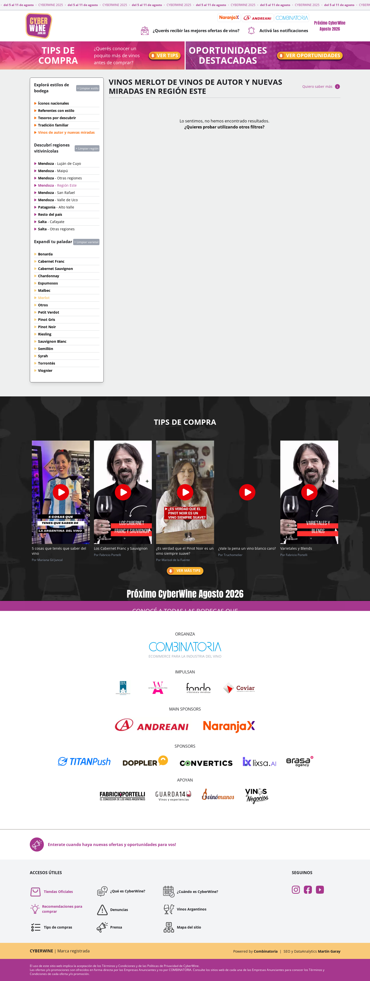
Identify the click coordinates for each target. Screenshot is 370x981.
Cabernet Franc (51, 261)
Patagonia (56, 207)
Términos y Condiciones (119, 966)
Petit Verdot (48, 312)
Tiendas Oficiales (51, 892)
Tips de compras (51, 927)
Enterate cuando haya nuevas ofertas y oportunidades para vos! (103, 844)
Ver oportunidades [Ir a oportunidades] (308, 55)
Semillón (45, 348)
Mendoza (59, 163)
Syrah (43, 356)
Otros (43, 305)
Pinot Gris (46, 319)
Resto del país (50, 214)
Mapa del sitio (182, 927)
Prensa (109, 927)
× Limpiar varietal (86, 242)
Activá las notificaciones (278, 31)
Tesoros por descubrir (57, 117)
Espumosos (48, 283)
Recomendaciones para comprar (56, 909)
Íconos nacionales (53, 103)
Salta (51, 221)
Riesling (44, 334)
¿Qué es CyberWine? (120, 891)
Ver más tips (183, 571)
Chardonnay (48, 275)
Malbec (44, 290)
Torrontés (46, 363)
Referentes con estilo (56, 110)
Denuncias (112, 910)
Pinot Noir (47, 326)
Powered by (255, 951)
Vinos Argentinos (184, 909)
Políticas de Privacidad (163, 966)
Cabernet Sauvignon (55, 268)
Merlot (44, 297)
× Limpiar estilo (87, 88)
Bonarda (45, 254)
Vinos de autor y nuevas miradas (66, 132)
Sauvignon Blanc (52, 341)
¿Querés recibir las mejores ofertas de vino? (190, 30)
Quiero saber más (321, 87)
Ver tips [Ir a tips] (163, 55)
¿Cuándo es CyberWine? (190, 892)
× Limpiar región (87, 148)
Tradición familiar (53, 125)
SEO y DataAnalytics (312, 951)
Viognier (45, 370)
